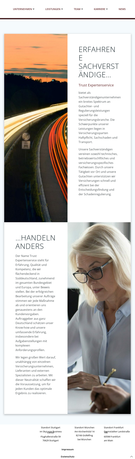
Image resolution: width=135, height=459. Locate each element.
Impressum (68, 449)
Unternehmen (24, 9)
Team (79, 9)
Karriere (101, 9)
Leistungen (54, 9)
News (122, 9)
